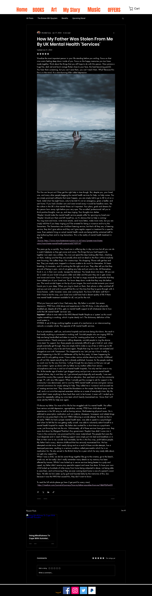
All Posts (29, 18)
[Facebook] (66, 590)
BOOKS (38, 9)
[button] (123, 18)
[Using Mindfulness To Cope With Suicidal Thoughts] (41, 522)
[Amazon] (58, 590)
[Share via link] (53, 492)
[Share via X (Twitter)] (43, 492)
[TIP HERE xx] (92, 590)
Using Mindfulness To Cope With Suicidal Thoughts (39, 537)
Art (54, 9)
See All (123, 510)
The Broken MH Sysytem (47, 18)
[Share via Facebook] (38, 492)
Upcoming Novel (78, 18)
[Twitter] (83, 590)
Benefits (65, 18)
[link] (137, 9)
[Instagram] (75, 590)
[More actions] (114, 32)
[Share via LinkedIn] (48, 492)
